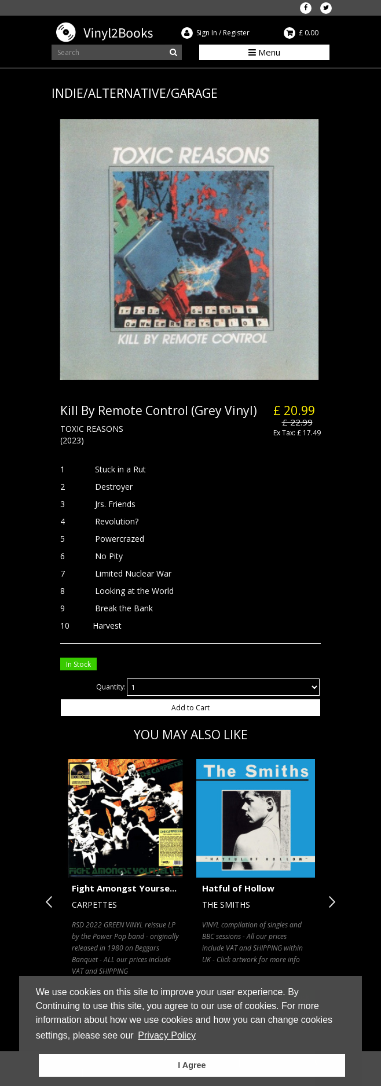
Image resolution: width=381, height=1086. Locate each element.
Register (236, 33)
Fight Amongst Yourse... (124, 888)
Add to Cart (190, 708)
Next (329, 902)
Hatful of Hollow (238, 888)
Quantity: (111, 687)
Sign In (206, 33)
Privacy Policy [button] (167, 1035)
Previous (51, 902)
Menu (264, 52)
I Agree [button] (192, 1065)
